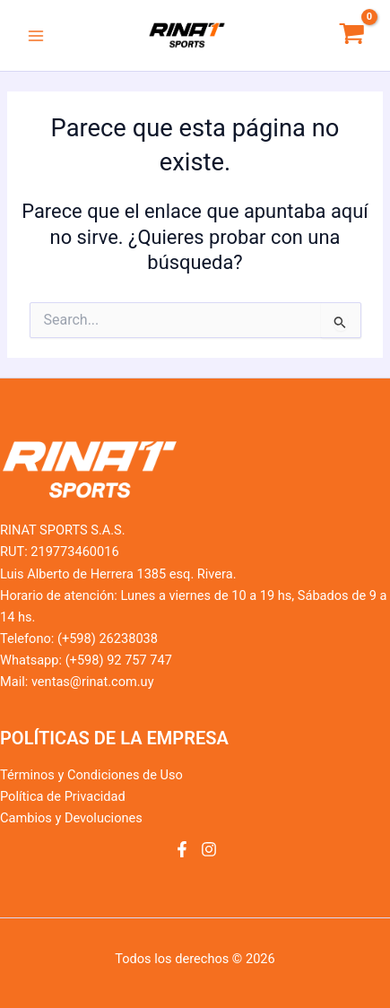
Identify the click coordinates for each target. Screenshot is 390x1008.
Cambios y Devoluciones (71, 818)
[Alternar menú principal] (36, 35)
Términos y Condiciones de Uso (91, 775)
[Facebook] (182, 849)
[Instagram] (209, 849)
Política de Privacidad (63, 796)
